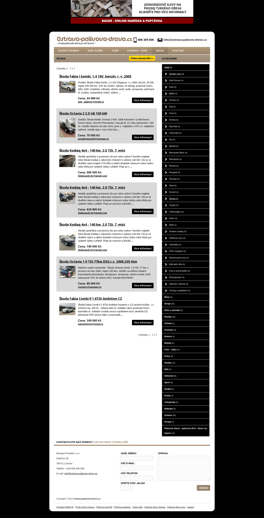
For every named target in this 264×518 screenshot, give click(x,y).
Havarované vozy (179, 257)
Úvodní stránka (68, 50)
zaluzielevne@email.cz (90, 324)
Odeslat (203, 488)
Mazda (173, 146)
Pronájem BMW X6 (65, 507)
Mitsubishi (175, 159)
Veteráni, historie (178, 284)
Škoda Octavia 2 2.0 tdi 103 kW (83, 113)
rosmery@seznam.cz (89, 287)
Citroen (174, 100)
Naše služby (95, 50)
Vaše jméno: (129, 453)
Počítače (170, 330)
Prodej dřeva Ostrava (84, 507)
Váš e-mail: (128, 463)
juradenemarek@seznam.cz (93, 139)
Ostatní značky (177, 231)
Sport (168, 382)
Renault (174, 179)
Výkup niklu (137, 507)
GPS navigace (177, 251)
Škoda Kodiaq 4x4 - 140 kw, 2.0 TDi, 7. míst (92, 150)
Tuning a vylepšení (179, 290)
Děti (167, 369)
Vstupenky (171, 402)
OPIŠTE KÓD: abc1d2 (133, 483)
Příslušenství (176, 277)
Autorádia (175, 244)
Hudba (169, 389)
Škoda (173, 198)
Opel (172, 225)
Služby (169, 362)
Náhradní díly (177, 264)
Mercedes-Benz (178, 152)
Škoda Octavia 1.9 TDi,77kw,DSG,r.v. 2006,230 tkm (98, 261)
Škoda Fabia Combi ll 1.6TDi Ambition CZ (90, 298)
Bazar (160, 50)
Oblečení (170, 376)
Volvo (173, 218)
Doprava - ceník (137, 50)
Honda (173, 120)
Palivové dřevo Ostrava (154, 507)
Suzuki (173, 192)
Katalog (190, 507)
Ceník (115, 50)
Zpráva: (163, 453)
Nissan (174, 165)
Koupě (169, 422)
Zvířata (169, 323)
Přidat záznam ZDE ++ (142, 58)
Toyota (173, 205)
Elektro (169, 336)
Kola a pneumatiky (179, 271)
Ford (172, 113)
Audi (172, 87)
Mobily (169, 343)
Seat (172, 185)
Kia (172, 139)
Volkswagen (176, 211)
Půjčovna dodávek (122, 507)
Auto (168, 67)
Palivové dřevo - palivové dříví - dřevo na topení (185, 430)
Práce (168, 356)
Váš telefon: (129, 473)
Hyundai (174, 126)
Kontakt (178, 50)
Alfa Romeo (176, 80)
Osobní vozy (176, 74)
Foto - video (172, 349)
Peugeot (174, 172)
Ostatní (170, 415)
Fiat (172, 106)
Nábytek (170, 408)
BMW (173, 93)
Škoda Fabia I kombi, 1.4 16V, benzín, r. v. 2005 (95, 76)
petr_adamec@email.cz (91, 102)
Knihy (168, 395)
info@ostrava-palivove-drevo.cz (185, 39)
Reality (169, 316)
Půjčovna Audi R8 (104, 507)
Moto (168, 297)
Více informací (143, 100)
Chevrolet (175, 133)
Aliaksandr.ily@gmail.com (92, 176)
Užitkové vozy (177, 238)
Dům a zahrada (173, 310)
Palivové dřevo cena (176, 507)
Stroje (169, 303)
